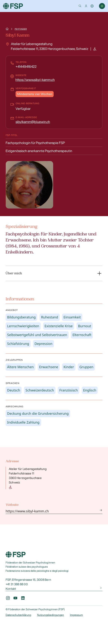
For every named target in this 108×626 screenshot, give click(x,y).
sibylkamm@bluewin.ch (33, 121)
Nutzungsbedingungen (50, 615)
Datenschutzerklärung (18, 615)
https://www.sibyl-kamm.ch (35, 79)
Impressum (76, 615)
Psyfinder (21, 29)
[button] (80, 6)
